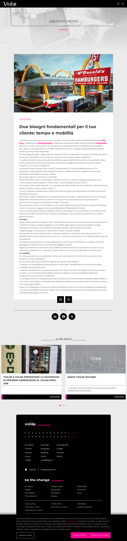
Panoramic (81, 490)
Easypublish (56, 490)
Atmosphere (30, 493)
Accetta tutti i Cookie (99, 535)
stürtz (43, 456)
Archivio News (36, 26)
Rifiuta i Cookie (80, 535)
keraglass (45, 448)
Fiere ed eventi (31, 496)
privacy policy (30, 504)
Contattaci (55, 493)
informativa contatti (59, 507)
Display (28, 490)
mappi (60, 448)
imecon (28, 448)
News (23, 26)
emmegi (45, 445)
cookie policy (56, 504)
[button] (60, 405)
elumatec (29, 445)
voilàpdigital (46, 460)
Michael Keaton (45, 143)
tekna (59, 456)
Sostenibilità (82, 486)
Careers (54, 496)
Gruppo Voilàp (56, 486)
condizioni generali (84, 507)
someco (60, 452)
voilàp (27, 460)
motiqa (28, 452)
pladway (45, 452)
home (15, 26)
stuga (27, 456)
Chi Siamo (29, 486)
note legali (81, 504)
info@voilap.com (48, 469)
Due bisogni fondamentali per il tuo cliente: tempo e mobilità (80, 26)
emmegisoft (62, 445)
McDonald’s (101, 143)
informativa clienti (32, 507)
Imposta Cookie (25, 535)
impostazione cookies (33, 510)
